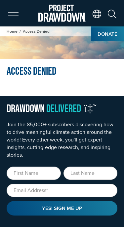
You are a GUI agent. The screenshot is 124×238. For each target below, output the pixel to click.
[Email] (62, 190)
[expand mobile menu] (13, 12)
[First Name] (34, 173)
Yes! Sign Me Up (62, 208)
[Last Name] (90, 173)
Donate (107, 33)
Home (12, 31)
